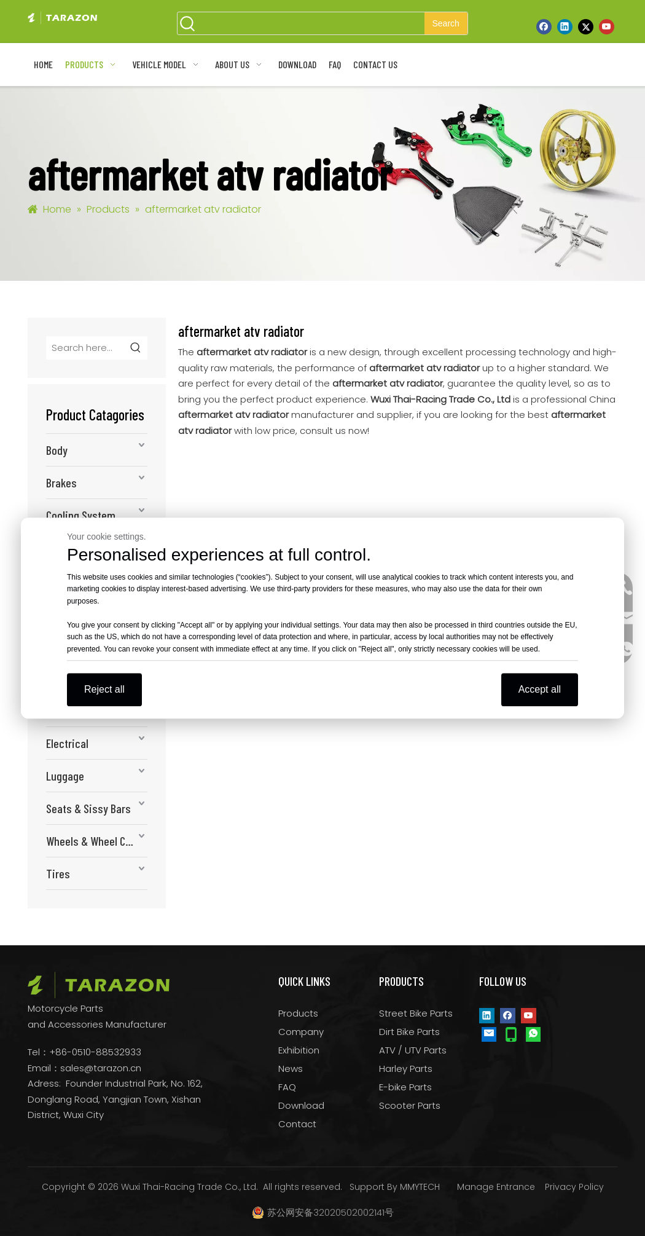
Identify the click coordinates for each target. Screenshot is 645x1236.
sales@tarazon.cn (100, 1067)
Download (301, 1105)
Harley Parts (405, 1068)
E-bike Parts (405, 1087)
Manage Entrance (496, 1187)
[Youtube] (606, 26)
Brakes (61, 482)
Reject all (104, 689)
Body (57, 450)
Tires (58, 873)
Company (301, 1031)
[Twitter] (585, 26)
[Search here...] (86, 348)
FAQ (287, 1087)
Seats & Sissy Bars (88, 808)
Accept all (539, 689)
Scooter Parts (409, 1105)
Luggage (65, 775)
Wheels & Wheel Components (96, 840)
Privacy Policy (574, 1187)
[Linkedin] (565, 26)
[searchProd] (311, 23)
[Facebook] (544, 26)
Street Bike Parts (416, 1013)
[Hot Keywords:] (445, 23)
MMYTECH (420, 1187)
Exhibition (298, 1050)
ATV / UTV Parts (413, 1050)
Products (298, 1013)
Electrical (67, 743)
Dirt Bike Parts (409, 1031)
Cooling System (80, 515)
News (290, 1068)
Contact (297, 1123)
